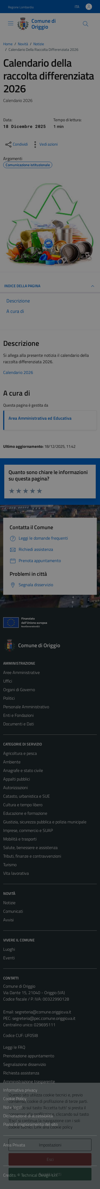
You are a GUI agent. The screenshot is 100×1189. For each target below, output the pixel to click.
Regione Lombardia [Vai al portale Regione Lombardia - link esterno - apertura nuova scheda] (21, 7)
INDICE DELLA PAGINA (50, 286)
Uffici (7, 681)
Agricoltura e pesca (20, 753)
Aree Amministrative (21, 672)
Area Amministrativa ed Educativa (40, 418)
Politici (9, 698)
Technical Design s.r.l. (39, 1175)
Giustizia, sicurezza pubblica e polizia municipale (44, 822)
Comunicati (13, 911)
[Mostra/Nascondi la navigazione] (10, 23)
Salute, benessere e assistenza (30, 847)
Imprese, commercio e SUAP (28, 830)
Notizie (9, 902)
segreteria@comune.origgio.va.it (43, 1012)
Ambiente (12, 762)
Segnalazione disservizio (24, 1064)
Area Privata (14, 1145)
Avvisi (8, 920)
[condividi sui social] (16, 144)
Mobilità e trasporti (20, 839)
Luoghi (9, 949)
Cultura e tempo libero (22, 804)
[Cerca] (85, 23)
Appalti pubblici (16, 779)
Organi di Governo (19, 689)
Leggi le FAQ (14, 1047)
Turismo (10, 864)
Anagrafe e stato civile (23, 770)
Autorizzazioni (15, 787)
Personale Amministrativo (26, 706)
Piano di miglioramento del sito (30, 1124)
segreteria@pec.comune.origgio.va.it (43, 1018)
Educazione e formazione (25, 813)
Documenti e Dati (18, 724)
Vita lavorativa (16, 873)
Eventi (9, 958)
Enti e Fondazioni (18, 715)
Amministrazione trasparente (29, 1081)
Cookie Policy (14, 1098)
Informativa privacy (20, 1090)
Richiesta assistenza (21, 1073)
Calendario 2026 (18, 372)
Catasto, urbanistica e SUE (26, 796)
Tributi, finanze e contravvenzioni (32, 856)
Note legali (12, 1107)
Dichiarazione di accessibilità (28, 1115)
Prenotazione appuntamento (28, 1055)
